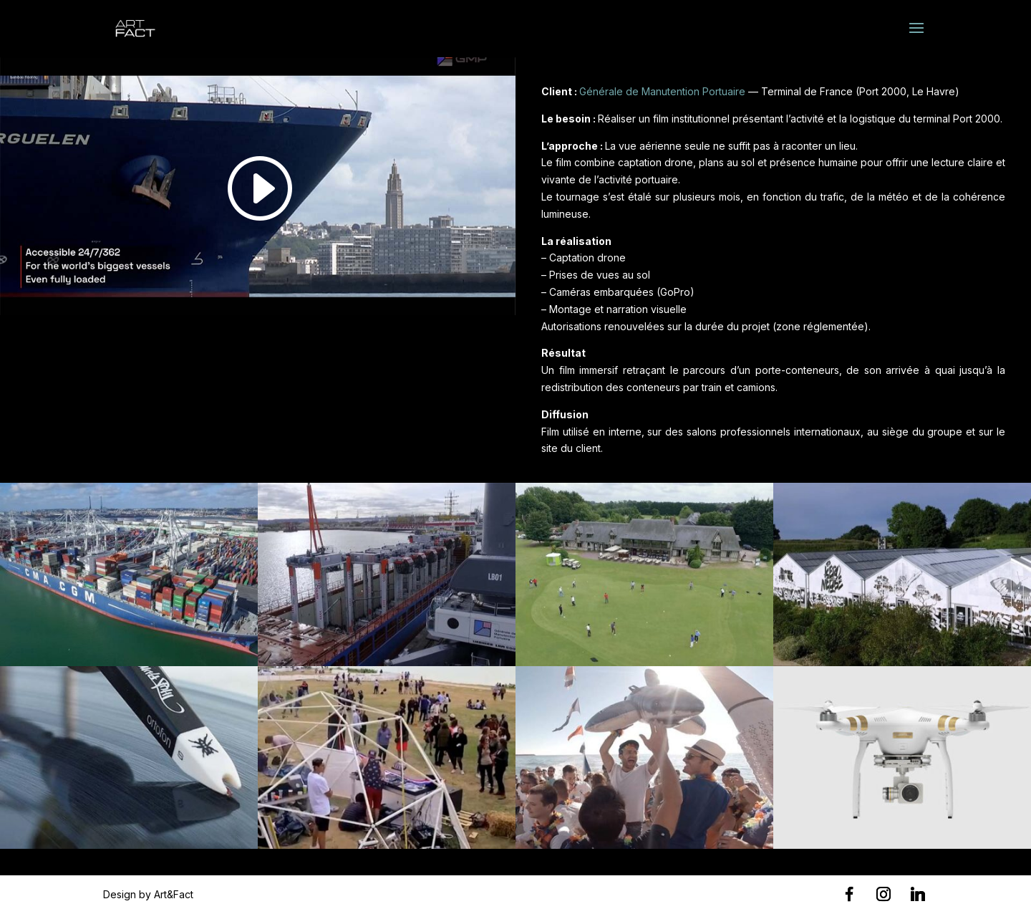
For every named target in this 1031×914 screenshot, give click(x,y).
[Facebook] (849, 894)
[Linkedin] (918, 894)
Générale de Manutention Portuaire (662, 91)
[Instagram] (883, 894)
